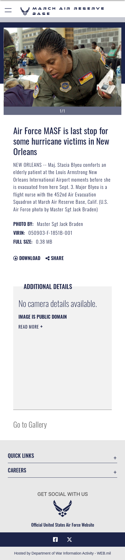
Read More (29, 327)
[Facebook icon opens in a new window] (55, 540)
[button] (8, 11)
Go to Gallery (30, 424)
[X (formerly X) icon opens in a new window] (70, 540)
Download (26, 258)
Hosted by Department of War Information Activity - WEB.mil (62, 553)
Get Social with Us (62, 494)
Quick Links (21, 455)
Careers (17, 470)
